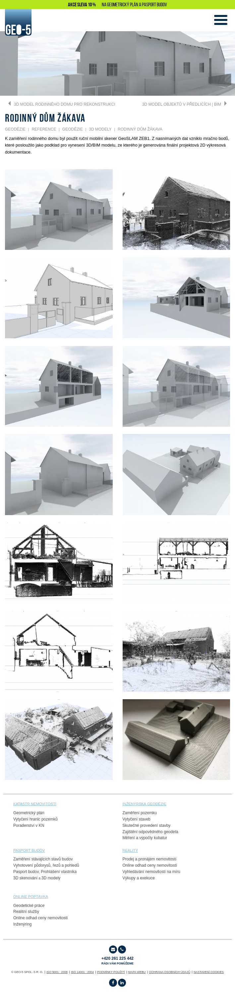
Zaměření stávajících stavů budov (43, 859)
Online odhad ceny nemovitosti (150, 865)
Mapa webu (137, 972)
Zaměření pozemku (140, 813)
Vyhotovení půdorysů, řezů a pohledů (46, 865)
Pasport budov (26, 871)
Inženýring (22, 924)
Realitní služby (26, 911)
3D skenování (25, 878)
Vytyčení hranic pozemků (35, 819)
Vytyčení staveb (136, 819)
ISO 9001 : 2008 (57, 972)
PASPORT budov (29, 850)
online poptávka (30, 897)
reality (130, 850)
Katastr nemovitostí (34, 804)
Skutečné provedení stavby (147, 825)
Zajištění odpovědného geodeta (150, 831)
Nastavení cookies (209, 972)
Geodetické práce (28, 905)
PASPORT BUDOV (154, 4)
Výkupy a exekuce (139, 878)
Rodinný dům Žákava (140, 129)
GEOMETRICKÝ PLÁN (122, 4)
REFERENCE (43, 129)
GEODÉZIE (15, 129)
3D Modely (100, 129)
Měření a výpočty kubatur (145, 837)
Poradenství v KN (28, 825)
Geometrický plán (28, 813)
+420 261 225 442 (117, 960)
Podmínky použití (111, 972)
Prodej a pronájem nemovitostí (150, 859)
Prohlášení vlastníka (59, 871)
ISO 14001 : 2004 (82, 972)
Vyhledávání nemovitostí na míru (151, 871)
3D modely (50, 878)
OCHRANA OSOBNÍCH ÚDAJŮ (169, 972)
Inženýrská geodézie (144, 804)
